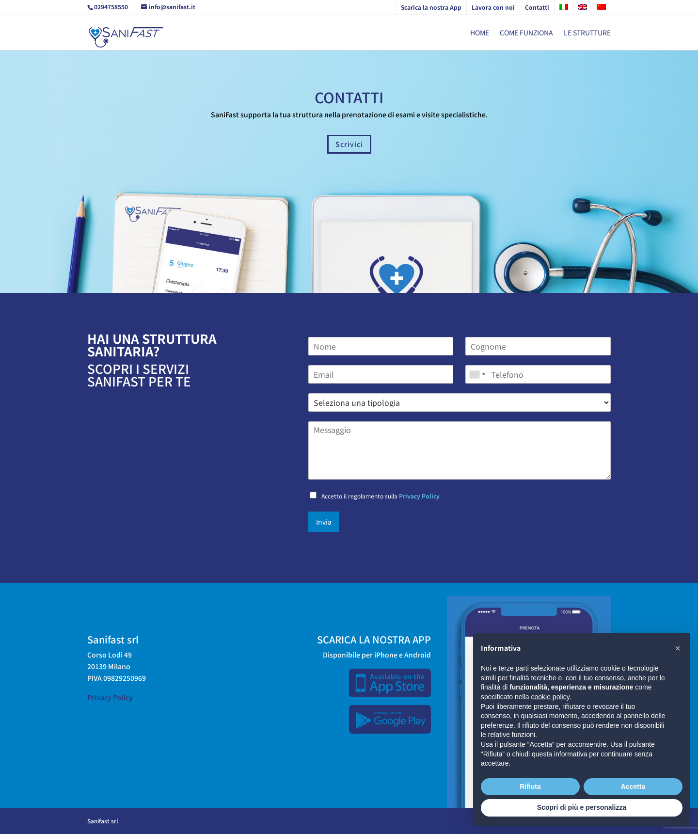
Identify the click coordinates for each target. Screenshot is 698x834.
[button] (677, 648)
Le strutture (587, 33)
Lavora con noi (493, 7)
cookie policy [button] (550, 697)
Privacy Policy (419, 496)
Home (479, 33)
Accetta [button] (633, 786)
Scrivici (349, 144)
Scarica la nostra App (431, 7)
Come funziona (526, 33)
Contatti (537, 7)
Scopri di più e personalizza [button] (581, 807)
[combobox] (477, 374)
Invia (324, 522)
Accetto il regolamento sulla (380, 496)
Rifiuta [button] (530, 786)
